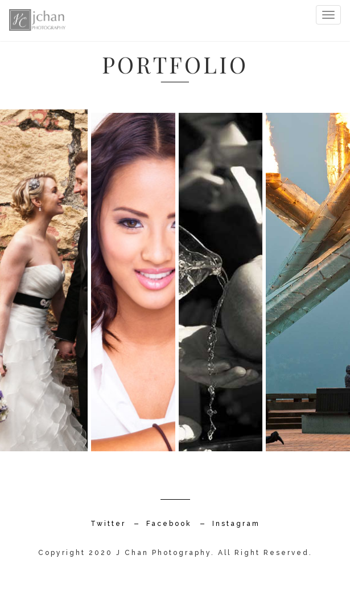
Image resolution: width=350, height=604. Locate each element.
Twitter (108, 524)
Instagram (236, 524)
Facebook (169, 524)
